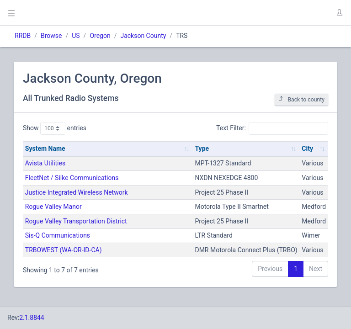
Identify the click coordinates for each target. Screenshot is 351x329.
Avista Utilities (45, 163)
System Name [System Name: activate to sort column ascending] (45, 148)
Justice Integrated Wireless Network (76, 192)
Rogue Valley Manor (53, 206)
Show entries (54, 128)
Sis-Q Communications (57, 235)
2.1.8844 (31, 317)
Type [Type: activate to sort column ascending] (202, 148)
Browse (51, 35)
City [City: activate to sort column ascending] (307, 148)
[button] (339, 13)
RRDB (23, 35)
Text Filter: (272, 128)
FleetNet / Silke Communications (72, 177)
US (76, 35)
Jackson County (143, 35)
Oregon (100, 35)
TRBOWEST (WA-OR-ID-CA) (63, 250)
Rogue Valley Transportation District (76, 221)
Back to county (301, 99)
